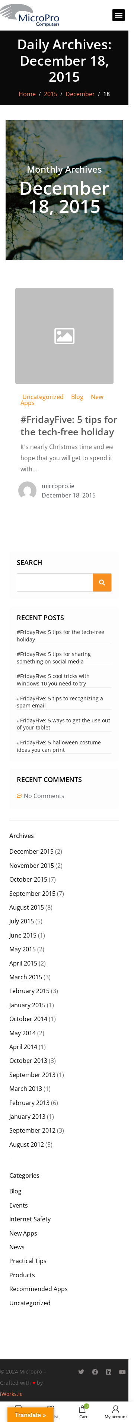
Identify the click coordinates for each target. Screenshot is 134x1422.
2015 (50, 94)
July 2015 (21, 921)
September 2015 (32, 893)
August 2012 (26, 1144)
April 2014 (23, 1047)
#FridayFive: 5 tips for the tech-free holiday (68, 425)
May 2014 (22, 1033)
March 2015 (25, 977)
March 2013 (25, 1088)
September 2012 (32, 1130)
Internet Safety (30, 1219)
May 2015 (22, 949)
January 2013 (27, 1116)
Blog (77, 397)
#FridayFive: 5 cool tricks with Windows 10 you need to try (53, 679)
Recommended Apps (38, 1289)
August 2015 (26, 907)
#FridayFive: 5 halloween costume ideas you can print (59, 746)
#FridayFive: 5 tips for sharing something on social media (54, 657)
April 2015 (23, 963)
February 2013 (29, 1103)
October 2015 (28, 879)
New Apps (23, 1233)
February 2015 (29, 991)
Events (18, 1205)
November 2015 (31, 865)
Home (27, 94)
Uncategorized (43, 397)
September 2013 (32, 1075)
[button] (118, 15)
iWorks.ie (11, 1393)
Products (22, 1275)
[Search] (102, 582)
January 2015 (27, 1005)
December (80, 94)
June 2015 (22, 935)
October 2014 (28, 1019)
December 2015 (31, 851)
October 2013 (28, 1061)
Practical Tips (28, 1261)
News (17, 1247)
